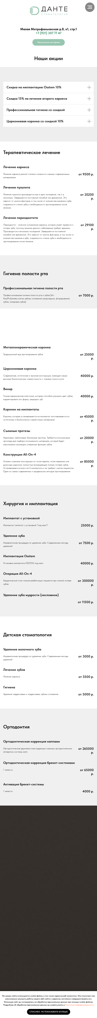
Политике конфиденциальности (79, 1005)
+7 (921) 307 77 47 (48, 33)
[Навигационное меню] (90, 7)
